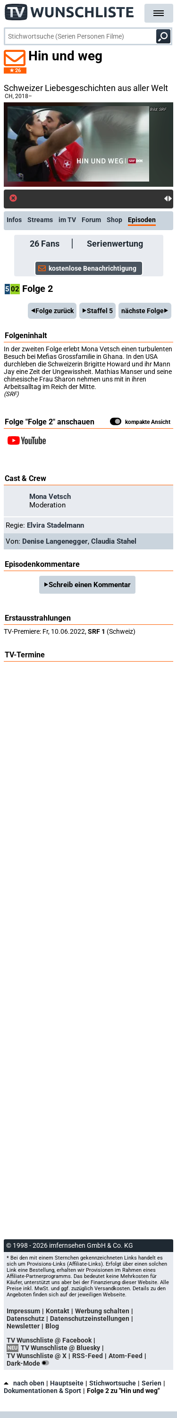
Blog (52, 1326)
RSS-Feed (87, 1356)
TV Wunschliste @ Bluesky (60, 1348)
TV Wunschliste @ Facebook (49, 1340)
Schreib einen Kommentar (90, 584)
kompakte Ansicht (140, 422)
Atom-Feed (126, 1356)
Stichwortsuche (112, 1383)
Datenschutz (25, 1318)
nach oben (24, 1383)
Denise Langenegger (55, 541)
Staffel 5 (100, 311)
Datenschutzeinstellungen (89, 1318)
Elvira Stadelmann (55, 525)
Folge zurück (54, 311)
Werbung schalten (102, 1311)
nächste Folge (142, 311)
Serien (151, 1383)
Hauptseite (67, 1383)
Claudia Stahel (113, 541)
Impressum (23, 1311)
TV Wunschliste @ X (37, 1356)
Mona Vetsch (50, 496)
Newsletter (23, 1326)
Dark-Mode (30, 1363)
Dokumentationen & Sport (42, 1390)
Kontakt (57, 1311)
